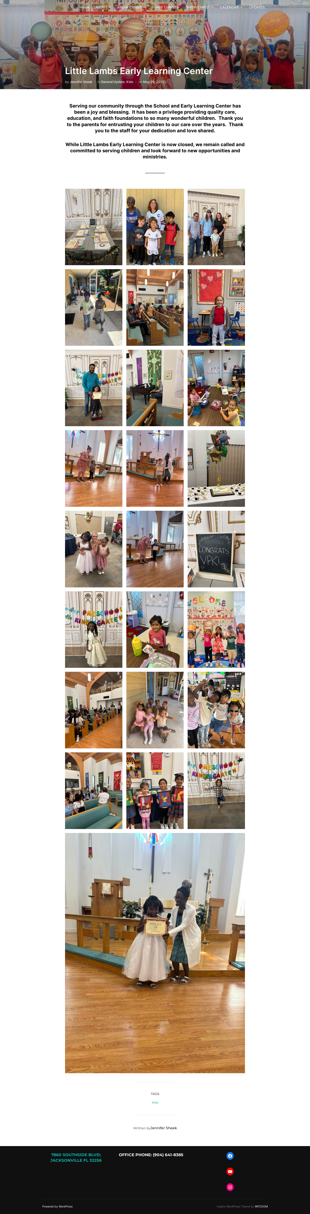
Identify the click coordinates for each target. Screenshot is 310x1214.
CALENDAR (231, 7)
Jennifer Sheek (81, 82)
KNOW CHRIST (131, 7)
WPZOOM (261, 1206)
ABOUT (103, 7)
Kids (129, 82)
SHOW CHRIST (200, 7)
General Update (113, 82)
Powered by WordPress (57, 1206)
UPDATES (257, 7)
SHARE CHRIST (166, 7)
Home (85, 7)
